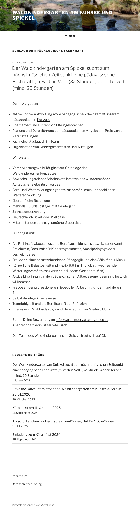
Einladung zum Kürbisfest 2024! (36, 434)
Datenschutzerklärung (27, 484)
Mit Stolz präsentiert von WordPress (33, 504)
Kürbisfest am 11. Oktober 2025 (36, 408)
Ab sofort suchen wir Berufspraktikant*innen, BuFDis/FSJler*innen (63, 421)
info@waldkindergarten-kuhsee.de (82, 320)
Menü (70, 35)
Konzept (43, 120)
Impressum (19, 476)
